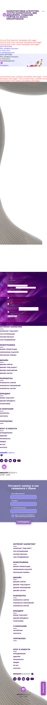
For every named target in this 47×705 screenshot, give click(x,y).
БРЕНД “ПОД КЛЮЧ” (7, 398)
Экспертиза (4, 413)
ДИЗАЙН (4, 360)
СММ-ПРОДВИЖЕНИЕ (7, 340)
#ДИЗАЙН (3, 435)
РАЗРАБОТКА (6, 378)
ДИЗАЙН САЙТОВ (6, 364)
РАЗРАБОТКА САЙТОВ (8, 382)
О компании (6, 409)
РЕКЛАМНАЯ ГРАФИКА (8, 355)
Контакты (4, 416)
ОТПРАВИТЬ (12, 316)
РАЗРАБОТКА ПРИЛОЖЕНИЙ (10, 385)
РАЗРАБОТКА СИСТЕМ (8, 388)
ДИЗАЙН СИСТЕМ (6, 373)
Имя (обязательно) (16, 283)
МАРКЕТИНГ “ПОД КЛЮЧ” (9, 331)
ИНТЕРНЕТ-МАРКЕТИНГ (11, 327)
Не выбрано (14, 298)
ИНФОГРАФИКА (7, 345)
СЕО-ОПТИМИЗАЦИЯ (7, 334)
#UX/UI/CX (3, 447)
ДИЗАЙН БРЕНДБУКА (7, 401)
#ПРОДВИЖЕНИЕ (6, 433)
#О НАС (2, 444)
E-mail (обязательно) (17, 290)
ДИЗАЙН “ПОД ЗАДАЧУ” (8, 367)
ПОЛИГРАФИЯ (5, 403)
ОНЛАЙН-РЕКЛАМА (7, 337)
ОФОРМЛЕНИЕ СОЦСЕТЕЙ (9, 352)
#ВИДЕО (3, 441)
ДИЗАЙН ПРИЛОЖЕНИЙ (8, 370)
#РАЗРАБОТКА (5, 438)
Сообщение (13, 310)
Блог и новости (8, 429)
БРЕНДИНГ (5, 394)
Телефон (12, 288)
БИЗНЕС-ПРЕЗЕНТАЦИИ (8, 349)
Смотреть (4, 65)
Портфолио (6, 421)
